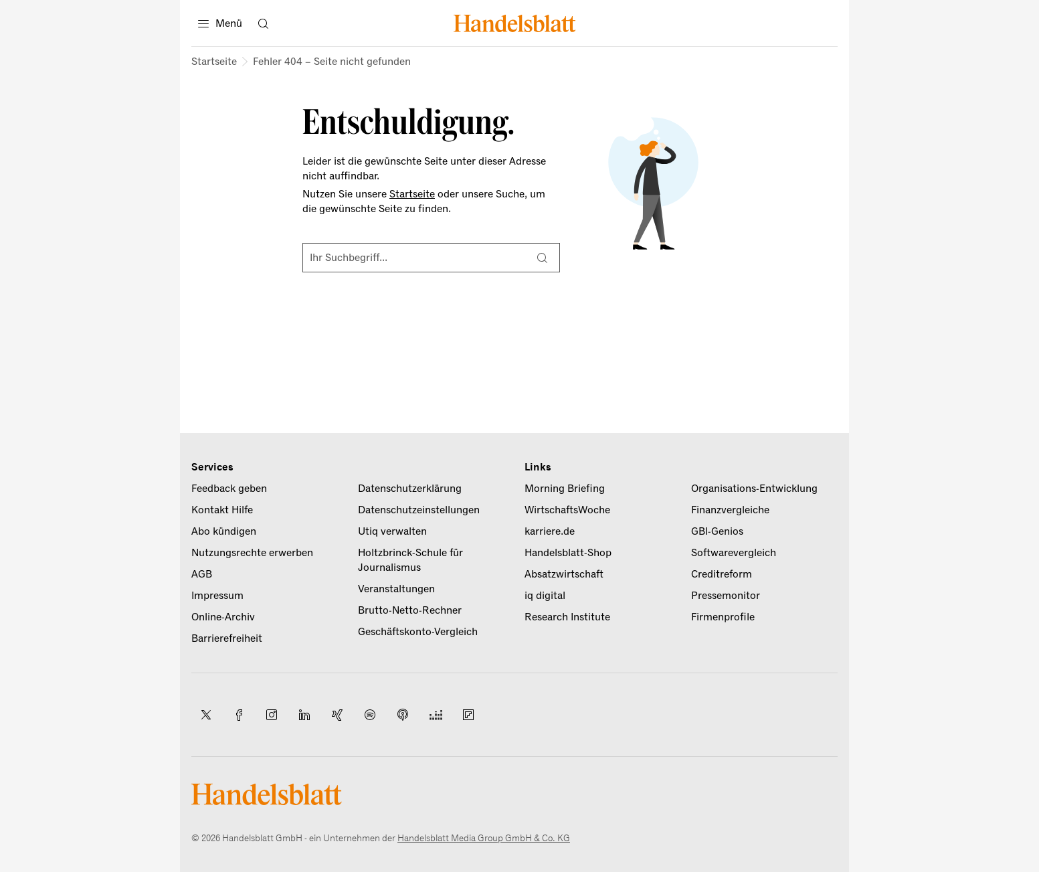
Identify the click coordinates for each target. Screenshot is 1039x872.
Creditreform (721, 574)
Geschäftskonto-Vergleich (418, 631)
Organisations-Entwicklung (754, 488)
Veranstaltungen (396, 589)
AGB (201, 574)
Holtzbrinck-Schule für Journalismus (410, 560)
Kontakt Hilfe (222, 510)
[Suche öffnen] (263, 23)
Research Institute (567, 617)
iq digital (545, 595)
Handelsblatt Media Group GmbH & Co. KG (483, 838)
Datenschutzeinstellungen (419, 510)
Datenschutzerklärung (410, 488)
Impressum (217, 595)
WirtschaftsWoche (567, 510)
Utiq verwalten (392, 531)
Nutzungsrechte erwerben (252, 552)
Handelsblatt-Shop (568, 552)
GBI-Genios (717, 531)
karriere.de (550, 531)
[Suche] (542, 257)
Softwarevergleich (733, 552)
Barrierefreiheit (226, 638)
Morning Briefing (565, 488)
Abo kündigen (223, 531)
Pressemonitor (725, 595)
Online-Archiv (223, 617)
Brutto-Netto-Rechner (410, 610)
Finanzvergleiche (730, 510)
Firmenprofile (723, 617)
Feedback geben (229, 488)
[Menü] (220, 23)
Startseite (214, 61)
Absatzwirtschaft (564, 574)
